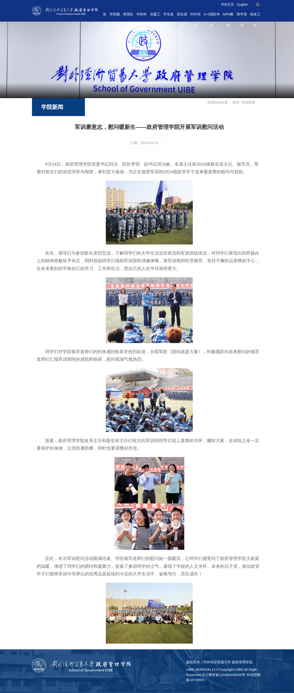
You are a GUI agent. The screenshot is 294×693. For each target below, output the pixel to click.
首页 (104, 16)
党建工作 (155, 16)
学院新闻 (52, 107)
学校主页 (227, 4)
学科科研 (141, 16)
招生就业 (182, 16)
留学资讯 (242, 16)
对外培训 (195, 16)
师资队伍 (128, 16)
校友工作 (255, 16)
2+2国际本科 (212, 16)
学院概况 (115, 16)
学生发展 (168, 16)
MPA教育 (228, 16)
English (242, 4)
